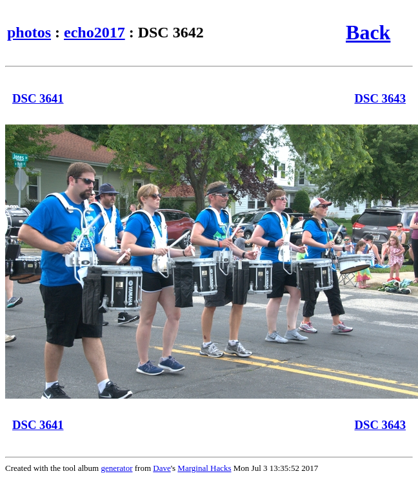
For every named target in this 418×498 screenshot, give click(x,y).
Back (368, 32)
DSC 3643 (380, 98)
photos (29, 32)
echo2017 (94, 32)
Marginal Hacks (204, 468)
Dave (161, 468)
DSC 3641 (38, 98)
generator (116, 468)
